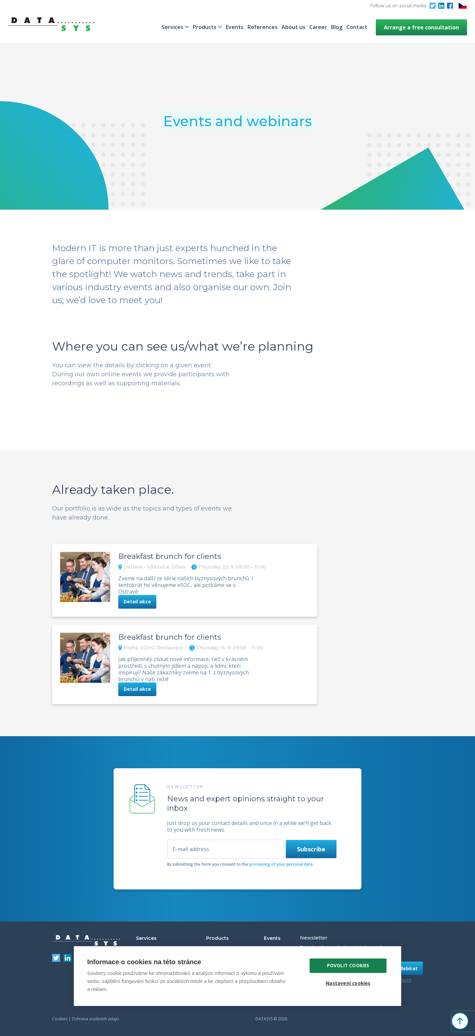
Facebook (450, 6)
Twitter (433, 6)
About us (293, 27)
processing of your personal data (281, 864)
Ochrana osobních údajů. (96, 1019)
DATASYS (86, 940)
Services (172, 27)
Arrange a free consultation (421, 27)
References (263, 27)
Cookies (59, 1019)
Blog (336, 27)
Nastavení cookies (348, 983)
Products (204, 27)
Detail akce (137, 601)
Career (318, 27)
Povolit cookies (348, 966)
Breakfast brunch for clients (169, 556)
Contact (356, 27)
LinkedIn (441, 6)
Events (235, 27)
